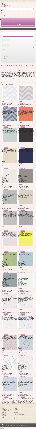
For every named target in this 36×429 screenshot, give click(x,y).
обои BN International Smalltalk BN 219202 (8, 125)
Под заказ (4, 49)
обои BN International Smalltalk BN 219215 (8, 187)
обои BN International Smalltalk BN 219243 (24, 374)
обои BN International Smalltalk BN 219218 (24, 208)
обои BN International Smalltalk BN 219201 (24, 104)
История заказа (4, 415)
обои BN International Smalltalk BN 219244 (8, 395)
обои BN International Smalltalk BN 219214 (24, 166)
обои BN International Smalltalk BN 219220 (24, 229)
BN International (11, 30)
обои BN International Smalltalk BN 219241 (24, 353)
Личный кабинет (4, 414)
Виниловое (4, 58)
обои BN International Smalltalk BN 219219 (8, 229)
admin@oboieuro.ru (17, 418)
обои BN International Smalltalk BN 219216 (24, 187)
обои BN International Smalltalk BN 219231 (8, 312)
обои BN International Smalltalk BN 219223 (8, 270)
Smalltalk (16, 30)
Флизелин (4, 54)
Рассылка (3, 417)
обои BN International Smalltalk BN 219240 (8, 353)
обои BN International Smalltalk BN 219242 (8, 374)
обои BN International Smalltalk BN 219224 (24, 270)
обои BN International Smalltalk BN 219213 (8, 166)
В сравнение (10, 103)
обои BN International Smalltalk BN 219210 (24, 125)
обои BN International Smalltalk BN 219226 (24, 291)
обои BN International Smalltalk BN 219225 (8, 291)
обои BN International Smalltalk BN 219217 (8, 208)
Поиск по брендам (5, 30)
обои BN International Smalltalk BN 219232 (24, 312)
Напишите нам (18, 26)
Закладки (3, 416)
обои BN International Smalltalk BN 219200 (8, 104)
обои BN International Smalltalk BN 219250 (24, 395)
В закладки (4, 103)
